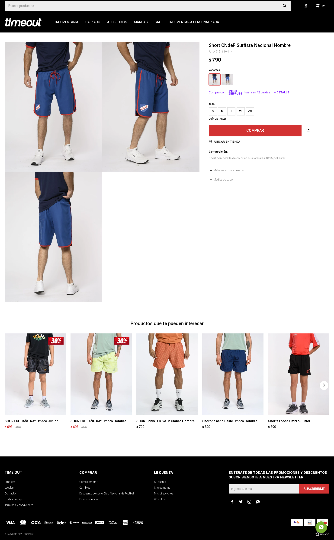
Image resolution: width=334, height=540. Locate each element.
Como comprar (88, 482)
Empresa (10, 482)
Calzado (92, 22)
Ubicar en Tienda (227, 141)
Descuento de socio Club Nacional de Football (107, 493)
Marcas (141, 22)
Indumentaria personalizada (194, 22)
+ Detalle (281, 92)
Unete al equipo (14, 499)
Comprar (255, 130)
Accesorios (117, 22)
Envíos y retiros (88, 499)
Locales (9, 487)
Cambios (84, 487)
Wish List (160, 499)
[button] (324, 385)
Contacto (10, 493)
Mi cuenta (160, 482)
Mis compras (162, 487)
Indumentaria (66, 22)
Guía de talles (218, 119)
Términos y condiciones (19, 505)
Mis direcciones (163, 493)
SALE (159, 22)
